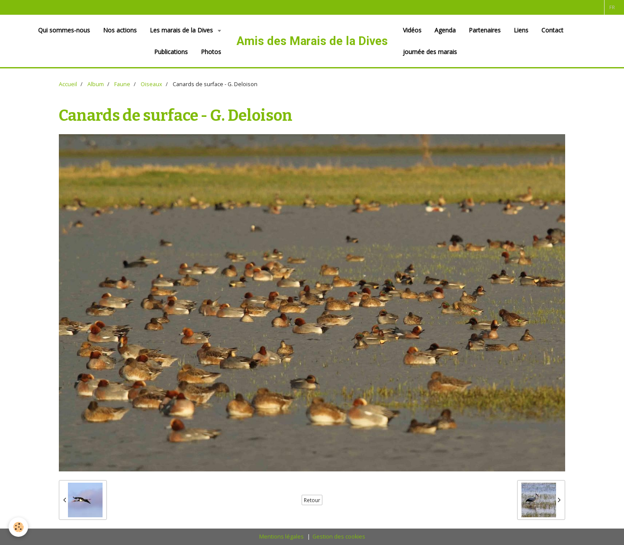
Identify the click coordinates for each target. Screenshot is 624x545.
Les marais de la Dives (182, 30)
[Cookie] (18, 527)
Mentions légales (281, 536)
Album (95, 84)
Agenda (445, 30)
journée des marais (430, 52)
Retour (312, 500)
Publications (171, 52)
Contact (552, 30)
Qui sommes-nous (64, 30)
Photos (211, 52)
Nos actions (120, 30)
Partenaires (485, 30)
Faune (122, 84)
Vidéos (412, 30)
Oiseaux (151, 84)
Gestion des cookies (338, 536)
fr (612, 7)
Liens (521, 30)
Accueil (68, 84)
